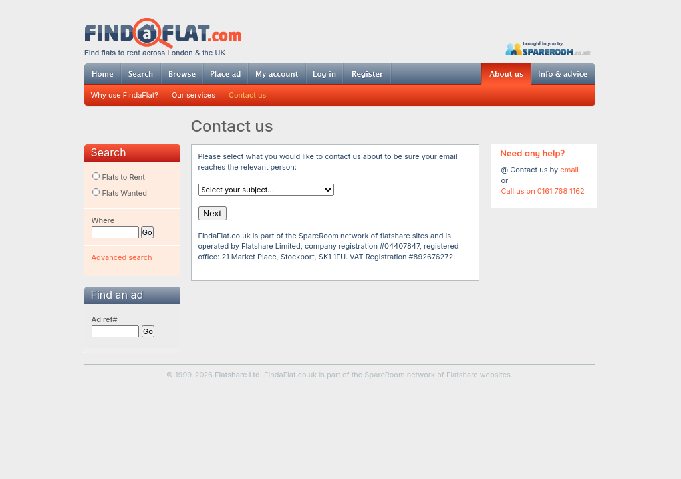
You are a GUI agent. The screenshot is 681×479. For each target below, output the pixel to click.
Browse (181, 73)
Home (102, 73)
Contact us (247, 95)
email (569, 169)
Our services (193, 95)
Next (212, 213)
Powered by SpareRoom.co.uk (548, 48)
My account (276, 73)
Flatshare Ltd (237, 374)
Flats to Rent (118, 177)
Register (367, 73)
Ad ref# (105, 319)
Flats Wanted (119, 193)
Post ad (225, 73)
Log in (324, 73)
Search (140, 73)
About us (506, 74)
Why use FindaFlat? (124, 95)
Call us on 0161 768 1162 (543, 191)
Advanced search (122, 257)
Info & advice (563, 73)
